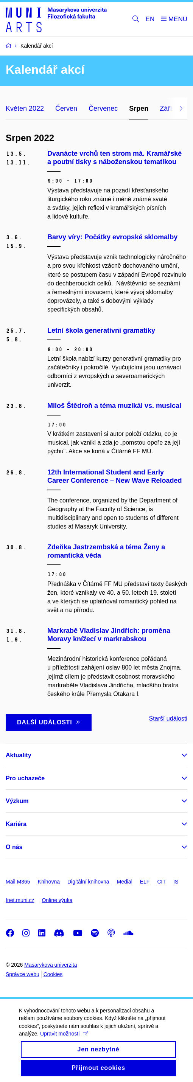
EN (150, 19)
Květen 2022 (25, 108)
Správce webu (22, 974)
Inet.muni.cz (20, 900)
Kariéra (16, 824)
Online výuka (57, 900)
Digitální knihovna (88, 882)
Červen (66, 108)
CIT (161, 882)
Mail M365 (18, 882)
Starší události (168, 718)
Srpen (138, 108)
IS (175, 882)
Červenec (103, 108)
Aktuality (18, 755)
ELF (145, 882)
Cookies (53, 974)
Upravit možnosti (64, 1040)
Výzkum (17, 801)
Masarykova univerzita (50, 965)
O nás (14, 847)
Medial (124, 882)
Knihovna (49, 882)
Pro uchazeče (25, 778)
